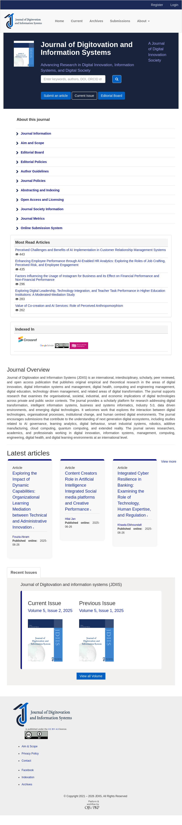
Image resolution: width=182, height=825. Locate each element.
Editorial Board (111, 96)
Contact (26, 760)
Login (174, 5)
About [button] (143, 21)
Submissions (120, 21)
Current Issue (84, 96)
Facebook (28, 770)
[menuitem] (95, 133)
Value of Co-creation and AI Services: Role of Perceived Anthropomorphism (69, 306)
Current (77, 21)
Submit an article (56, 96)
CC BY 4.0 (53, 729)
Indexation (28, 777)
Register (157, 5)
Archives (96, 21)
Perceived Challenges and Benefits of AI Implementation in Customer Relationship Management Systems (90, 250)
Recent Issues (24, 572)
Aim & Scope (30, 746)
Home (59, 21)
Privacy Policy (30, 753)
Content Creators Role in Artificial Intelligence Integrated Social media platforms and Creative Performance (81, 491)
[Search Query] (73, 79)
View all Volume (91, 676)
